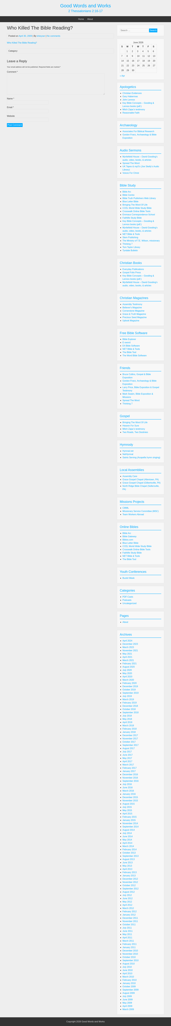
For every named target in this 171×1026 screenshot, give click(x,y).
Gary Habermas (130, 96)
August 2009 (128, 993)
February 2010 (129, 980)
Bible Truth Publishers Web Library (139, 198)
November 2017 (130, 738)
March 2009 (128, 1009)
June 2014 (127, 836)
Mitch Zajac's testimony (133, 109)
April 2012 (127, 905)
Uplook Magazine (130, 320)
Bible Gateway (129, 536)
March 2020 (128, 680)
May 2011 (127, 934)
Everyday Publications (133, 269)
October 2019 (129, 689)
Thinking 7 (127, 244)
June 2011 (127, 931)
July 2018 (127, 716)
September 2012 (130, 888)
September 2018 (130, 712)
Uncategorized (129, 603)
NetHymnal (127, 454)
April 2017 (127, 761)
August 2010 (128, 964)
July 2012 (127, 895)
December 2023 (130, 644)
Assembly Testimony (132, 304)
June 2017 (127, 755)
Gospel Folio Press (131, 272)
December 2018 (130, 706)
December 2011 (130, 918)
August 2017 (128, 748)
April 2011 (127, 937)
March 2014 (128, 846)
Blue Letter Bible (130, 201)
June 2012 (127, 898)
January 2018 (129, 732)
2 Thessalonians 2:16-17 (85, 11)
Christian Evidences (132, 93)
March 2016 (128, 791)
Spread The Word (131, 163)
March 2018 (128, 725)
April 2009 (127, 1006)
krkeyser (41, 36)
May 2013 (127, 866)
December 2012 (130, 879)
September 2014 (130, 827)
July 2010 (127, 967)
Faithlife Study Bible (132, 218)
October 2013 (129, 853)
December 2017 (130, 735)
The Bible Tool (129, 352)
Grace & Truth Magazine (134, 314)
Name (10, 98)
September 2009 (130, 990)
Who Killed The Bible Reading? (22, 43)
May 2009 (127, 1003)
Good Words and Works (85, 5)
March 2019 (128, 699)
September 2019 (130, 693)
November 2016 (130, 778)
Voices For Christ (130, 173)
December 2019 (130, 686)
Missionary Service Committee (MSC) (140, 511)
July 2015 (127, 807)
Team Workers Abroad (133, 514)
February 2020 (129, 683)
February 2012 (129, 911)
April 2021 (127, 657)
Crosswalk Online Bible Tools (136, 211)
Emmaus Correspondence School (138, 214)
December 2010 (130, 950)
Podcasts (126, 600)
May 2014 (127, 840)
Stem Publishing (130, 237)
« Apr (122, 76)
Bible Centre (128, 195)
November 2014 (130, 823)
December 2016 (130, 774)
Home (81, 19)
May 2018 (127, 719)
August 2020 (128, 667)
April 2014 (127, 843)
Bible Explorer (129, 339)
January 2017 (129, 771)
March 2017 (128, 765)
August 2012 (128, 892)
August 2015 (128, 804)
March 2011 (128, 941)
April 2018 (127, 722)
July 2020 (127, 670)
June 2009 (127, 999)
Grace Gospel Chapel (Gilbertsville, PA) (141, 483)
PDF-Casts (127, 597)
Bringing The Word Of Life (134, 205)
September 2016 (130, 781)
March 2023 (128, 647)
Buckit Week (128, 578)
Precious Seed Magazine (134, 317)
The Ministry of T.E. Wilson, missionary (141, 241)
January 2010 (129, 983)
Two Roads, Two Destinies (135, 432)
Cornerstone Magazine (133, 311)
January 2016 (129, 794)
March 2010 (128, 977)
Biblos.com (127, 540)
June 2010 (127, 970)
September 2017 (130, 745)
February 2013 (129, 872)
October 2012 (129, 885)
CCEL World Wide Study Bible (136, 208)
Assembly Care (129, 476)
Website (11, 116)
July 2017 (127, 751)
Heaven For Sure (130, 426)
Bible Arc (126, 192)
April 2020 (127, 676)
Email (10, 107)
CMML (125, 508)
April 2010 (127, 973)
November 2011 (130, 921)
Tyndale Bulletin (130, 250)
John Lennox (128, 100)
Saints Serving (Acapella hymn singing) (141, 457)
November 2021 (130, 650)
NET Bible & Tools (131, 234)
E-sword (126, 342)
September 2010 (130, 960)
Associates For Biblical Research (138, 131)
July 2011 (127, 928)
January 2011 (129, 947)
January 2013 (129, 875)
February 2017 (129, 768)
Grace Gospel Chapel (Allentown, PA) (140, 479)
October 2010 (129, 957)
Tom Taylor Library (131, 247)
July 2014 (127, 833)
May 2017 (127, 758)
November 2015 (130, 800)
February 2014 (129, 849)
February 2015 (129, 817)
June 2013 (127, 862)
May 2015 (127, 810)
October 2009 (129, 986)
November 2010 (130, 954)
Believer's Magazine (132, 307)
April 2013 (127, 869)
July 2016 (127, 784)
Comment (12, 72)
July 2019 (127, 696)
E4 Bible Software (131, 346)
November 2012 (130, 882)
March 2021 (128, 660)
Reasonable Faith (130, 113)
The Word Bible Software (134, 355)
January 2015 (129, 820)
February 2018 (129, 729)
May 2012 (127, 902)
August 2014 (128, 830)
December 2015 (130, 797)
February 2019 (129, 703)
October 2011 (129, 924)
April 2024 (127, 641)
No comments (53, 36)
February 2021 (129, 663)
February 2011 (129, 944)
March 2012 (128, 908)
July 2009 (127, 996)
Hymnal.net (127, 451)
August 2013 (128, 859)
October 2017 (129, 742)
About (90, 19)
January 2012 (129, 915)
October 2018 (129, 709)
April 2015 (127, 813)
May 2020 (127, 673)
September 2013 (130, 856)
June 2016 (127, 787)
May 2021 (127, 654)
